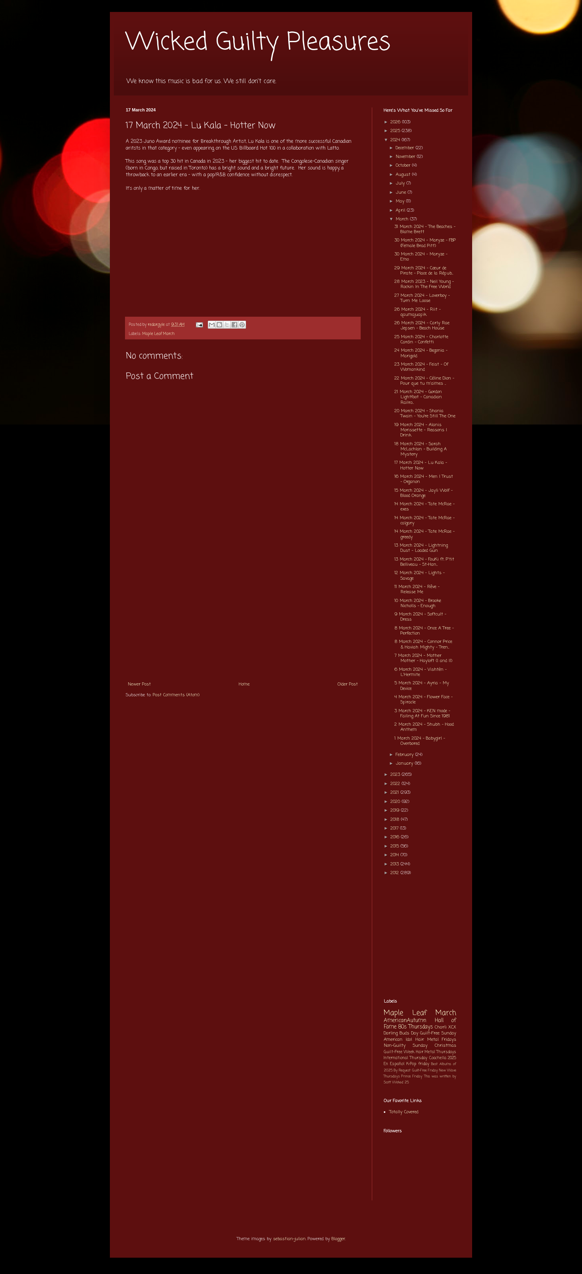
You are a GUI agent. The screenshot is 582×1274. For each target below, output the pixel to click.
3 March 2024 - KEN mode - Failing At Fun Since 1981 (422, 713)
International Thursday (405, 1058)
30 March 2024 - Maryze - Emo (421, 257)
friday (423, 1064)
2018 (396, 819)
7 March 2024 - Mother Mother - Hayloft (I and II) (423, 658)
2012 (395, 873)
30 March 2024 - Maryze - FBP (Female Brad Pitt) (425, 243)
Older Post (348, 684)
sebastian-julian (289, 1239)
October (404, 165)
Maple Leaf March (159, 334)
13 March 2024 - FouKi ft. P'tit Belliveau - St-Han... (424, 562)
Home (244, 684)
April (401, 210)
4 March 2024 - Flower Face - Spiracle (424, 699)
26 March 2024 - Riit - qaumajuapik (418, 312)
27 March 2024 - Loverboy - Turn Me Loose (422, 298)
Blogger (338, 1239)
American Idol (398, 1039)
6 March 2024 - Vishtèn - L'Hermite (421, 672)
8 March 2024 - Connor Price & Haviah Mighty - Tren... (423, 644)
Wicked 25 (400, 1082)
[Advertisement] (243, 617)
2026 (396, 122)
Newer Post (139, 684)
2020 (396, 802)
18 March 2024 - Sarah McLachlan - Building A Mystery (421, 449)
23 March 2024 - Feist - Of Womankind (421, 367)
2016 (396, 837)
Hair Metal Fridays (436, 1039)
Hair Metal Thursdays (436, 1052)
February (405, 755)
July (401, 183)
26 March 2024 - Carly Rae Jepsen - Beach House (422, 325)
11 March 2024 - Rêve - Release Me (417, 589)
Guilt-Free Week (399, 1052)
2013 (395, 864)
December (406, 148)
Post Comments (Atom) (176, 695)
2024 (396, 140)
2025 (396, 131)
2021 (395, 792)
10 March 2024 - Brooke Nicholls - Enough (418, 603)
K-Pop (411, 1064)
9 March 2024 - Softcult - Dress (420, 617)
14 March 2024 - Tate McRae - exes (425, 506)
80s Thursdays (415, 1027)
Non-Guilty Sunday (406, 1045)
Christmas (445, 1045)
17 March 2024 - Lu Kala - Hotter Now (421, 465)
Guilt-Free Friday (425, 1070)
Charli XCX (445, 1027)
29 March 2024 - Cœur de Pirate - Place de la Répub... (424, 271)
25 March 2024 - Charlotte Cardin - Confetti (421, 339)
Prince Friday (411, 1076)
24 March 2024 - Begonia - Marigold (421, 353)
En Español (394, 1064)
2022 (396, 784)
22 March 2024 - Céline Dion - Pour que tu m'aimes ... (424, 381)
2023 (396, 774)
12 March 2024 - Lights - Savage (420, 575)
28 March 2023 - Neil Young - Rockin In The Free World (424, 284)
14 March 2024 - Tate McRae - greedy (425, 534)
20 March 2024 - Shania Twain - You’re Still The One (425, 413)
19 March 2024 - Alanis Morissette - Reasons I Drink (421, 430)
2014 (395, 855)
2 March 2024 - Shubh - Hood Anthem (424, 727)
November (406, 157)
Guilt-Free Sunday (438, 1033)
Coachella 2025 (442, 1058)
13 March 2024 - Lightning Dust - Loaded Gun (421, 548)
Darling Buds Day (401, 1033)
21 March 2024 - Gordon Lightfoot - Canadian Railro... (418, 397)
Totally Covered (403, 1112)
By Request (402, 1070)
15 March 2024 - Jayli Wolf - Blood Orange (424, 493)
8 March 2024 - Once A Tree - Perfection (424, 631)
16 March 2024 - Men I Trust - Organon (424, 479)
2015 (395, 846)
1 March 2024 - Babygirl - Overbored (420, 741)
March (403, 219)
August (404, 174)
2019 (396, 810)
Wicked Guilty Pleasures (258, 43)
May (401, 201)
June (402, 192)
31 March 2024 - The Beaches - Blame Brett (425, 229)
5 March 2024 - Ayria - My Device (422, 686)
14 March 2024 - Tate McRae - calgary (425, 520)
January (405, 763)
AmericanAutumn (405, 1021)
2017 (395, 828)
